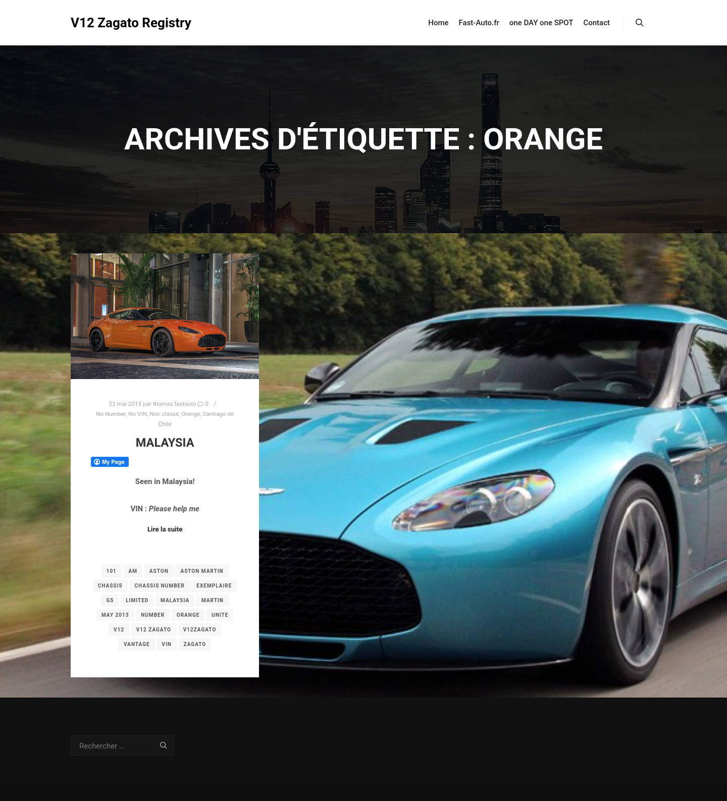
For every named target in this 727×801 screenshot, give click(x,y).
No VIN (137, 413)
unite (220, 615)
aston (159, 571)
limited (137, 600)
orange (188, 615)
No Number (111, 413)
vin (167, 644)
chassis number (160, 586)
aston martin (201, 571)
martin (212, 600)
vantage (137, 644)
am (133, 571)
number (153, 615)
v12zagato (200, 629)
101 (112, 571)
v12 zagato (153, 629)
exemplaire (214, 586)
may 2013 (115, 615)
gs (110, 600)
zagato (195, 644)
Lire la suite (165, 529)
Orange (190, 413)
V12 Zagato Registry (121, 22)
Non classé (164, 413)
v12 (119, 629)
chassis (110, 586)
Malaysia (165, 443)
